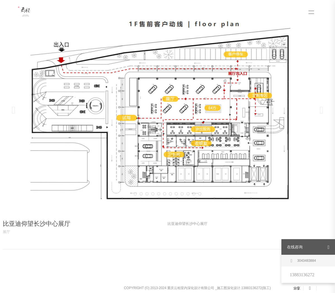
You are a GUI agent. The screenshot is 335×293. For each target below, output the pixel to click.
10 (182, 193)
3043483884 (303, 261)
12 (193, 193)
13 (199, 193)
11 (188, 193)
